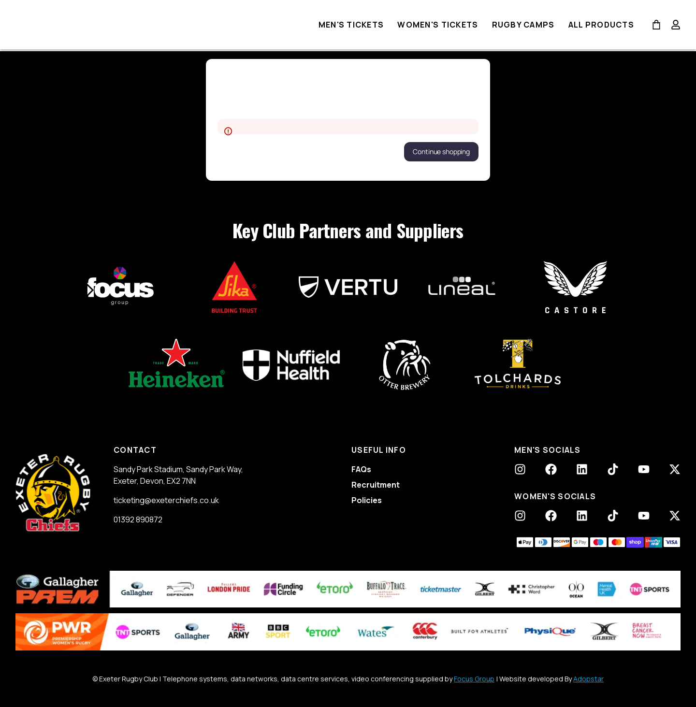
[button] (441, 151)
